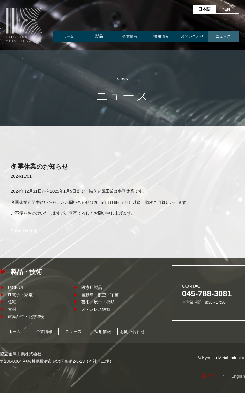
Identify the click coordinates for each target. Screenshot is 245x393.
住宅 (12, 302)
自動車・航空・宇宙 (100, 295)
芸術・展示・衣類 (98, 302)
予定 (33, 230)
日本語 (204, 9)
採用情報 (161, 36)
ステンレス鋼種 (95, 309)
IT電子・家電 (20, 295)
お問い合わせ (192, 36)
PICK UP (16, 287)
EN (227, 9)
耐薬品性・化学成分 (26, 316)
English (238, 376)
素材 (12, 309)
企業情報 (130, 36)
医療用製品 (91, 287)
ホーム (68, 36)
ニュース (223, 36)
